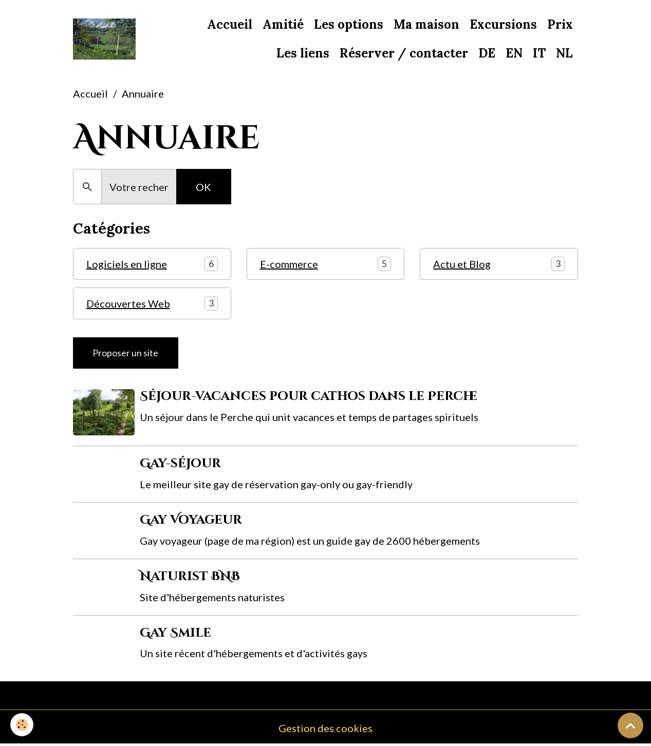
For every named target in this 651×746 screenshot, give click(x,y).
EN (514, 53)
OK (203, 187)
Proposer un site (125, 353)
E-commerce (289, 264)
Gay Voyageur (191, 520)
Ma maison (426, 24)
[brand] (104, 39)
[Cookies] (21, 724)
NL (564, 53)
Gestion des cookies (325, 728)
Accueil (229, 24)
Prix (560, 24)
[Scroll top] (630, 725)
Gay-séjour (180, 463)
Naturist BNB (190, 576)
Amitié (283, 24)
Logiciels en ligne (126, 264)
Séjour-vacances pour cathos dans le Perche (308, 396)
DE (486, 53)
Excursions (503, 24)
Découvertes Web (128, 303)
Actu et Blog (462, 264)
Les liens (302, 53)
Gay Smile (175, 633)
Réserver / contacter (404, 53)
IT (539, 53)
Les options (348, 24)
